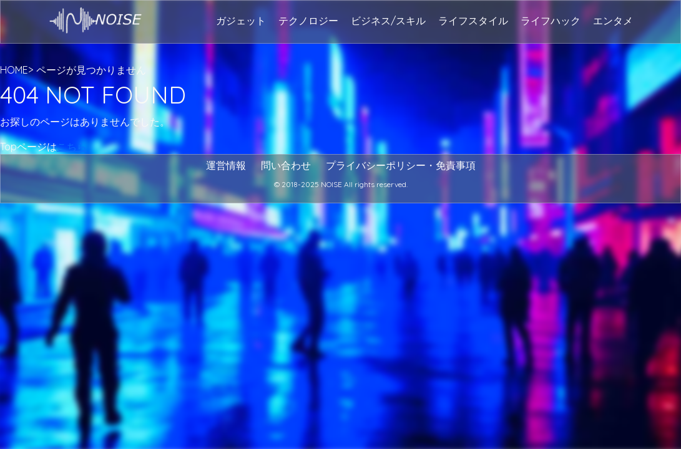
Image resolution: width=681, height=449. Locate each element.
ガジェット (241, 20)
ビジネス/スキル (388, 20)
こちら (72, 146)
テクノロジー (308, 20)
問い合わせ (286, 165)
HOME (14, 70)
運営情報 (226, 165)
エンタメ (613, 20)
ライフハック (551, 20)
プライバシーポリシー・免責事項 (401, 165)
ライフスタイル (473, 20)
